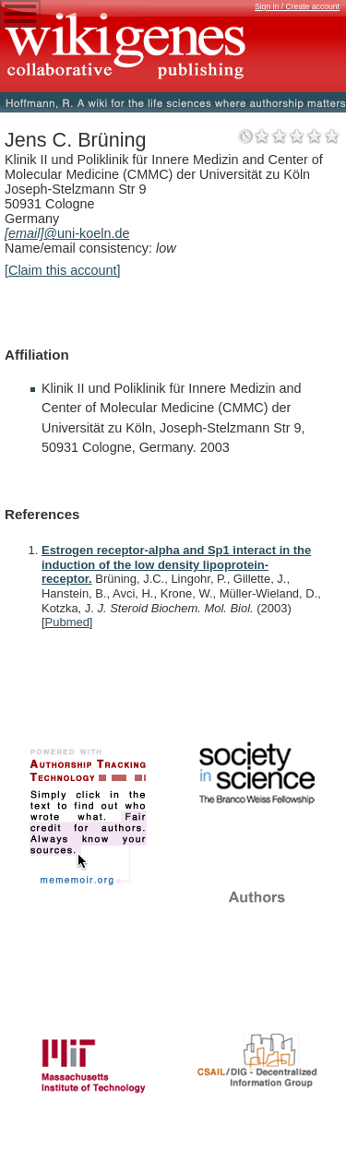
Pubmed (67, 622)
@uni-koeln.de (67, 233)
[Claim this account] (63, 270)
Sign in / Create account (297, 6)
